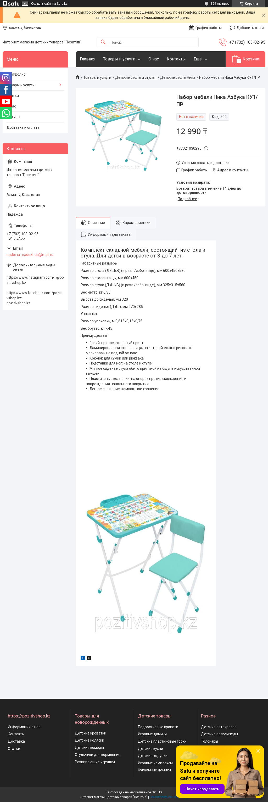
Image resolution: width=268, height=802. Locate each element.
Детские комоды (89, 747)
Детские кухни (150, 749)
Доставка (16, 741)
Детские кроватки (90, 733)
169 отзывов (220, 3)
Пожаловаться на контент (169, 797)
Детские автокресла (219, 727)
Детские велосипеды (219, 734)
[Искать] (103, 42)
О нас (153, 59)
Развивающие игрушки (95, 762)
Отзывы (13, 117)
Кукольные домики (154, 770)
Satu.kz (157, 792)
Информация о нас (24, 727)
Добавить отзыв (251, 28)
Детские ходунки (153, 756)
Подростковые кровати (158, 727)
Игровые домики (152, 734)
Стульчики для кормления (97, 755)
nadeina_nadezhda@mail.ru (30, 255)
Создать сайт (41, 3)
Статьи (13, 95)
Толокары (209, 741)
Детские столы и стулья (136, 77)
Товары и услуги (119, 59)
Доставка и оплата (23, 127)
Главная (87, 59)
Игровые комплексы (155, 763)
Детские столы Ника (177, 77)
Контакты (176, 59)
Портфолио (16, 74)
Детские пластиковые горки (162, 741)
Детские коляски (89, 740)
